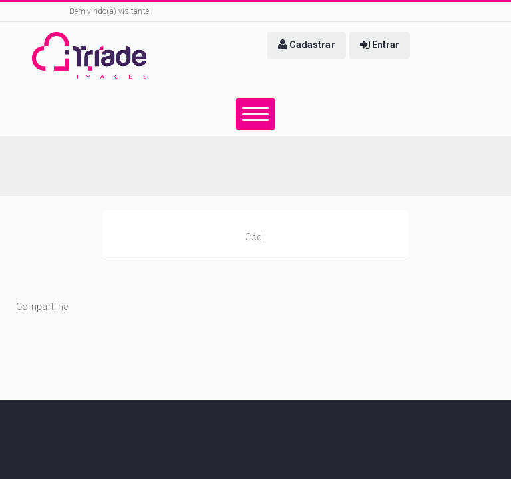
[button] (306, 45)
